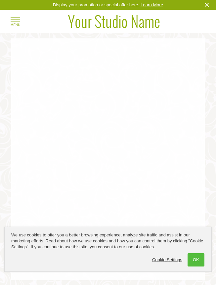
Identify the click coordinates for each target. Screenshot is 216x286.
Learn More (152, 4)
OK (196, 259)
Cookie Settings (167, 259)
